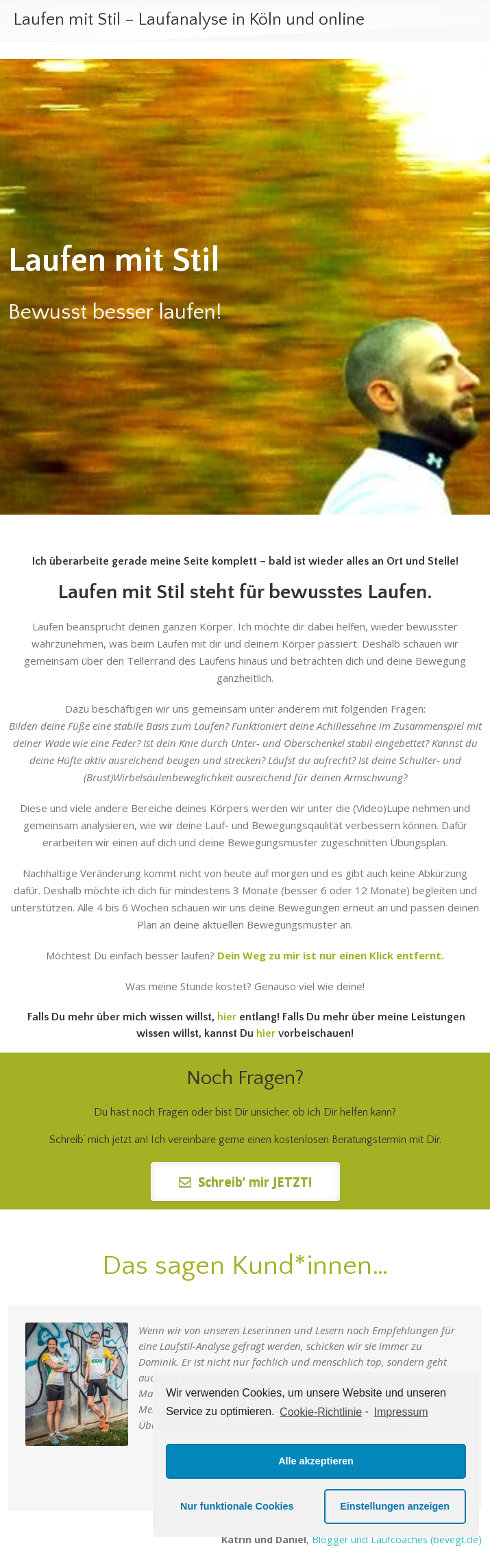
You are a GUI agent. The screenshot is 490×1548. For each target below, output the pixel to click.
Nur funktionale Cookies (237, 1506)
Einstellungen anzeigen (395, 1506)
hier (265, 1033)
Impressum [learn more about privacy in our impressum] (401, 1412)
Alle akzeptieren (316, 1460)
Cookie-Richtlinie (321, 1412)
